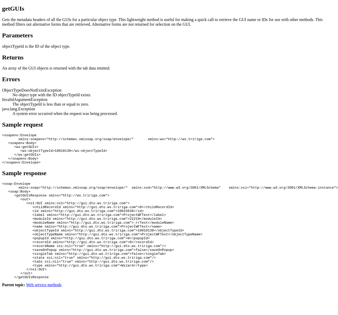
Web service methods (43, 310)
